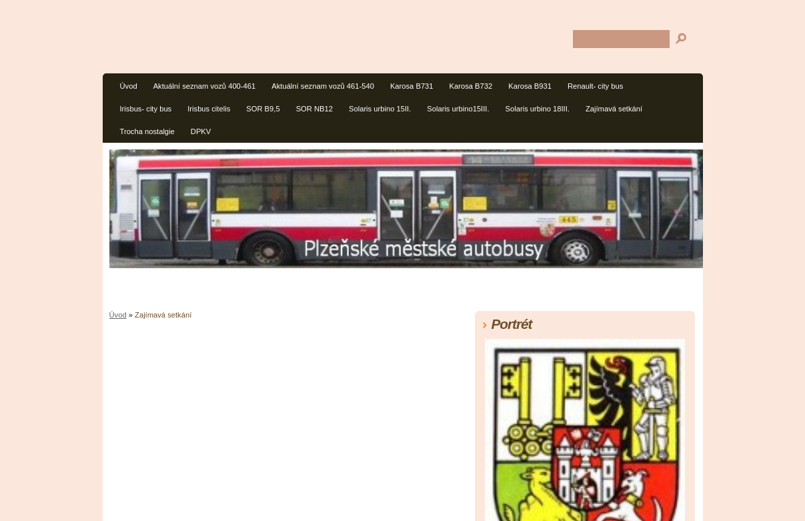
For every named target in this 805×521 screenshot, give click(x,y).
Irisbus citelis (208, 109)
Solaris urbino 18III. (538, 109)
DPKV (201, 131)
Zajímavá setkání (614, 109)
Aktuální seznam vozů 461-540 (322, 86)
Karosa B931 (530, 86)
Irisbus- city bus (146, 109)
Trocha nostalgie (147, 131)
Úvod (128, 86)
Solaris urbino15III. (458, 109)
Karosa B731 (412, 86)
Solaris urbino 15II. (380, 109)
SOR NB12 (314, 109)
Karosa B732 (471, 86)
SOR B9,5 (262, 109)
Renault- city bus (595, 86)
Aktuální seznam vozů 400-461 (204, 86)
